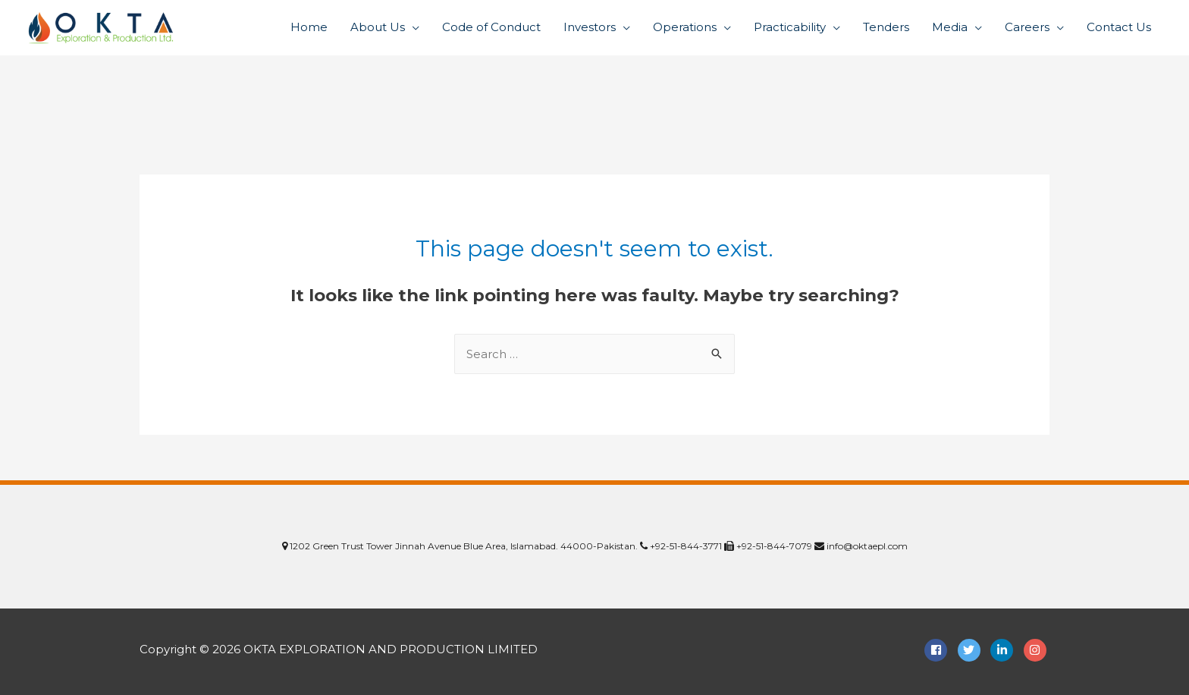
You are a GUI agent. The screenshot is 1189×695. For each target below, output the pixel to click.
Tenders (886, 27)
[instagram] (1037, 650)
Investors (589, 27)
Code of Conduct (491, 27)
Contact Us (1119, 27)
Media (950, 27)
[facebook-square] (939, 650)
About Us (377, 27)
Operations (685, 27)
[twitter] (973, 650)
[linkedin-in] (1005, 650)
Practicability (790, 27)
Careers (1027, 27)
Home (309, 27)
